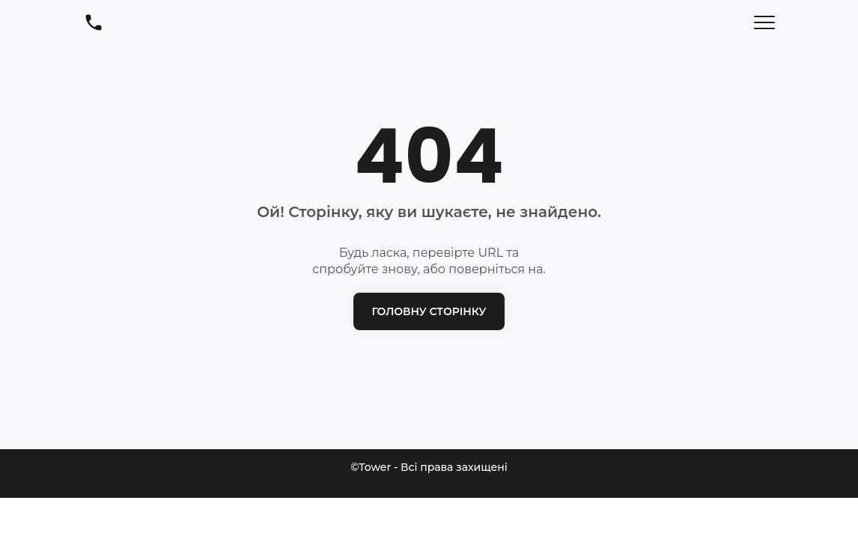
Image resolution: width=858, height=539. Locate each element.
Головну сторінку (429, 311)
